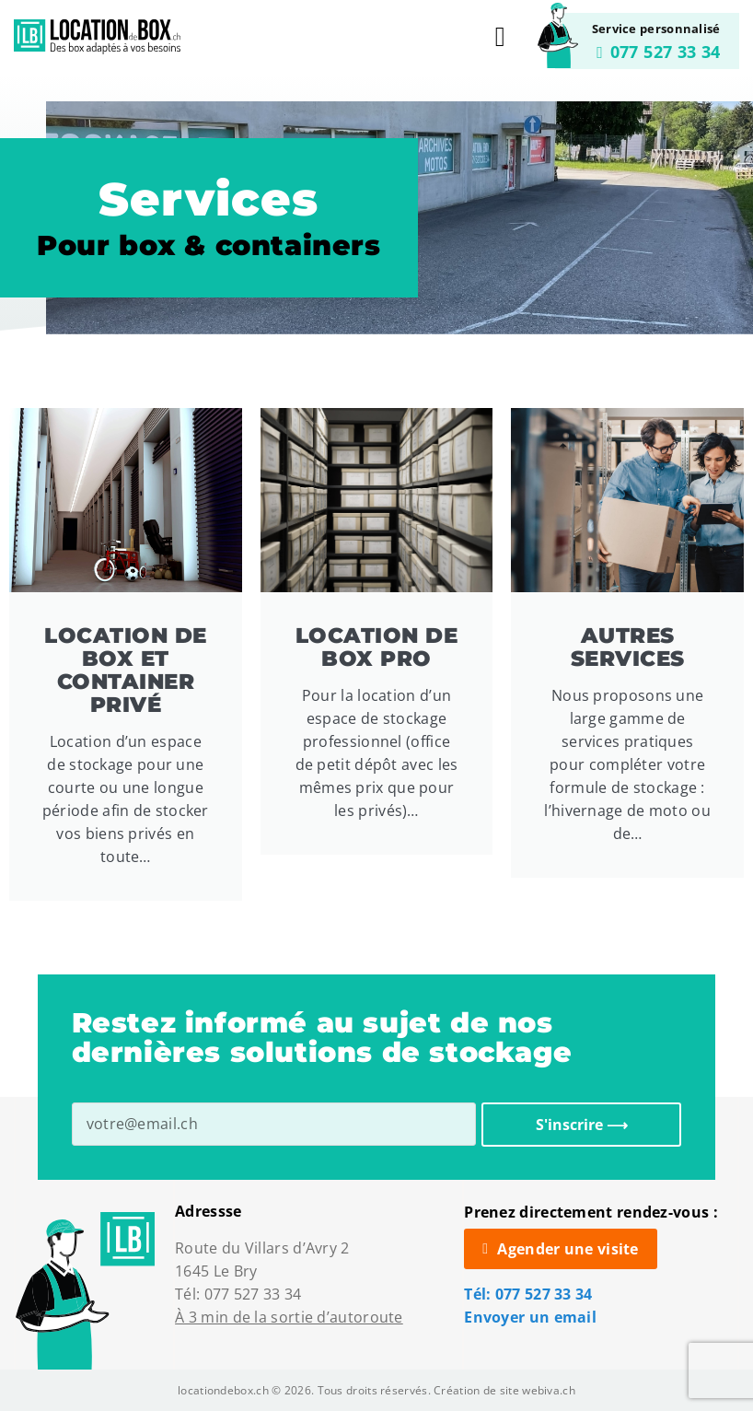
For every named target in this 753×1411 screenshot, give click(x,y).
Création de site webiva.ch (504, 1390)
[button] (500, 37)
